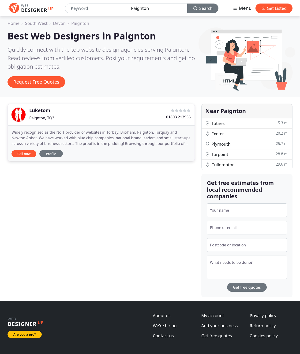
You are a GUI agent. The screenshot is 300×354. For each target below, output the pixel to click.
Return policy (263, 325)
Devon (59, 23)
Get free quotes (247, 287)
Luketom (39, 110)
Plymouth (247, 144)
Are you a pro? (24, 334)
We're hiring (165, 325)
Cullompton (247, 164)
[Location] (157, 8)
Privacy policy (263, 315)
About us (162, 315)
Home (13, 23)
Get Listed (274, 8)
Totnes (247, 123)
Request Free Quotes (36, 82)
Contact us (163, 335)
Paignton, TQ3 (41, 118)
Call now (23, 154)
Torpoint (247, 154)
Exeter (247, 133)
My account (212, 315)
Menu (242, 8)
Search (203, 8)
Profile (51, 154)
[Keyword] (96, 8)
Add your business (219, 325)
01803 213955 (178, 117)
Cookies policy (264, 335)
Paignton (80, 23)
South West (36, 23)
